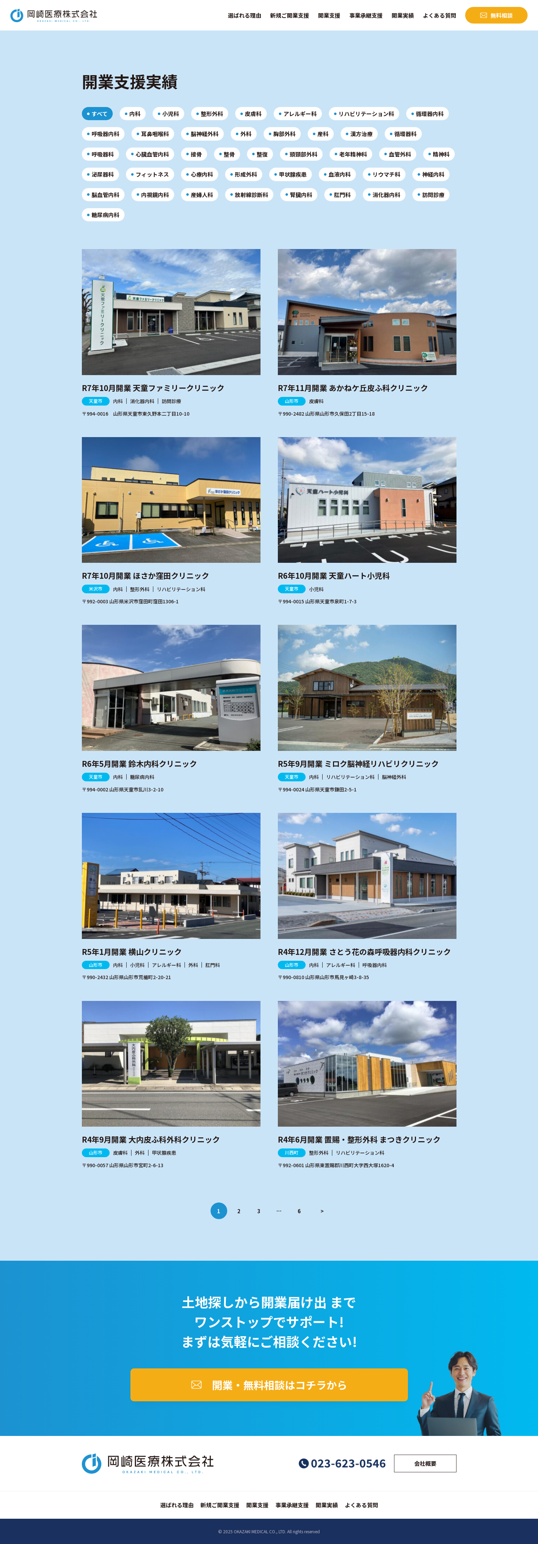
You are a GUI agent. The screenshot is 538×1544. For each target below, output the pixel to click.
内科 (134, 113)
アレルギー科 (300, 113)
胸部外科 (284, 134)
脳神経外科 (205, 134)
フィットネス (152, 174)
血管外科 (400, 154)
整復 (262, 154)
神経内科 (433, 174)
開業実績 (403, 15)
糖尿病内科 (105, 215)
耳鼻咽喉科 (155, 134)
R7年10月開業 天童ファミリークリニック (153, 387)
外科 (245, 134)
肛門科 (342, 194)
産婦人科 (202, 194)
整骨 (229, 154)
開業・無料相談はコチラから (279, 1384)
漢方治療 (361, 134)
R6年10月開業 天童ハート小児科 (334, 575)
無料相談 (501, 15)
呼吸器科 (103, 154)
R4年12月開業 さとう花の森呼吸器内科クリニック (364, 951)
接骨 (196, 154)
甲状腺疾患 (293, 174)
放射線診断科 (251, 194)
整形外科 (212, 113)
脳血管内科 (105, 194)
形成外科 (246, 174)
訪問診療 (433, 194)
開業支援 (329, 15)
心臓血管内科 (152, 154)
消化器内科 (386, 194)
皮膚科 (253, 113)
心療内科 (202, 174)
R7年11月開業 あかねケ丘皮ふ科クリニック (353, 387)
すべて (100, 113)
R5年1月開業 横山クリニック (132, 951)
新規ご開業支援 (289, 15)
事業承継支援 (366, 15)
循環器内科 (430, 113)
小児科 (170, 113)
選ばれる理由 (244, 15)
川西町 (291, 1152)
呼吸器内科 (105, 134)
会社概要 (425, 1463)
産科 (322, 134)
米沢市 (95, 588)
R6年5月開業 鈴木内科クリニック (139, 763)
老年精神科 (353, 154)
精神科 (441, 154)
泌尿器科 (103, 174)
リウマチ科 (386, 174)
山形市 (291, 401)
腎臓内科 (301, 194)
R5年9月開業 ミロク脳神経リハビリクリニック (358, 763)
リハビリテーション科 (366, 113)
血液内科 (339, 174)
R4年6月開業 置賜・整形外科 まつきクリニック (359, 1139)
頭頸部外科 (303, 154)
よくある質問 (439, 15)
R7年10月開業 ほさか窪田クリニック (145, 575)
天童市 (95, 401)
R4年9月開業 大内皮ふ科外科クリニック (151, 1139)
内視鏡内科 (155, 194)
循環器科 (405, 134)
